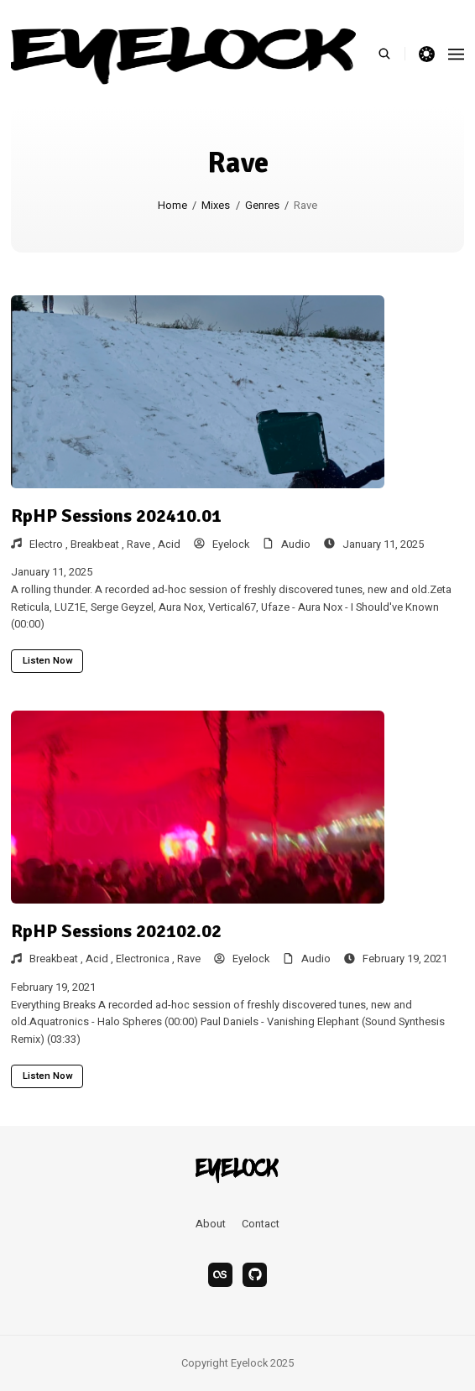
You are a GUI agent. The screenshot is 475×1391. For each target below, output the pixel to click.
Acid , (101, 958)
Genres (262, 205)
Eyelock (221, 544)
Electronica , (146, 958)
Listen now (47, 661)
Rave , (142, 544)
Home (172, 205)
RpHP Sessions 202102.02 (116, 931)
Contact (260, 1224)
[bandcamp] (255, 1275)
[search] (391, 53)
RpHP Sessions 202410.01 (116, 515)
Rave (189, 958)
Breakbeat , (98, 544)
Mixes (215, 205)
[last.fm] (220, 1275)
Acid (169, 544)
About (211, 1224)
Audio (296, 544)
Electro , (49, 544)
